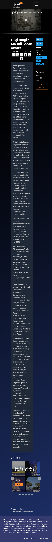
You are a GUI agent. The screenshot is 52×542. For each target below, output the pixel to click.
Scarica (42, 86)
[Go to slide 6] (26, 494)
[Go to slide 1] (19, 494)
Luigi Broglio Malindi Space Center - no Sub (25, 469)
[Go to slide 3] (22, 494)
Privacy (13, 509)
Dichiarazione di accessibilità (22, 512)
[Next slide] (39, 478)
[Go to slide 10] (32, 494)
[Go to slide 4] (23, 494)
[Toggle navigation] (36, 4)
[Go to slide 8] (29, 494)
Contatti (23, 509)
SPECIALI (40, 64)
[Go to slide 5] (25, 494)
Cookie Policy (29, 538)
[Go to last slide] (12, 478)
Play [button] (19, 484)
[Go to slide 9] (31, 494)
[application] (26, 20)
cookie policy (25, 524)
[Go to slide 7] (28, 494)
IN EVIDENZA (41, 58)
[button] (26, 20)
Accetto (44, 538)
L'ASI (38, 61)
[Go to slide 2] (20, 494)
